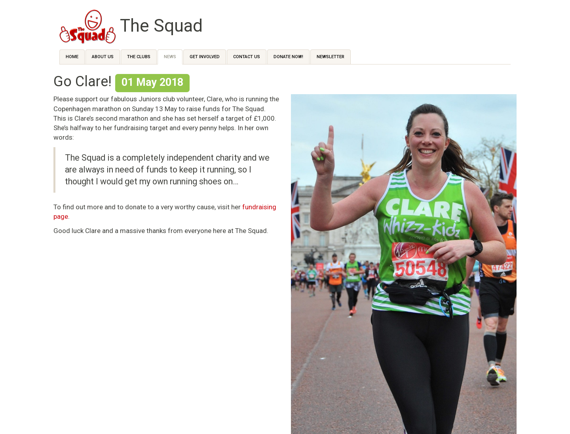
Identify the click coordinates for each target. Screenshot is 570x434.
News (170, 56)
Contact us (246, 56)
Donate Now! (288, 56)
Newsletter (330, 56)
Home (72, 56)
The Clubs (138, 56)
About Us (103, 56)
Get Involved (205, 56)
